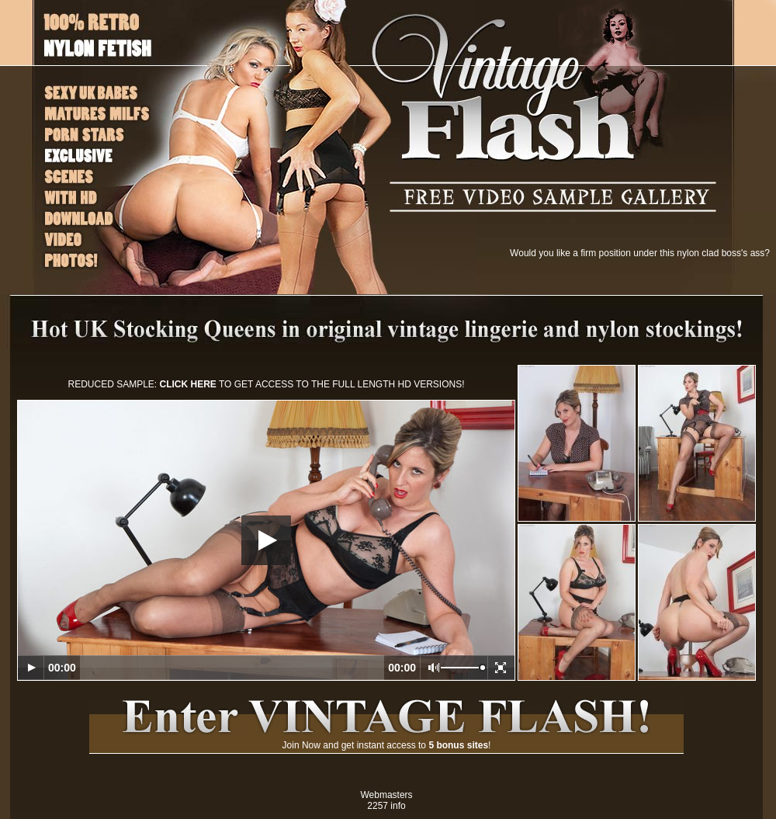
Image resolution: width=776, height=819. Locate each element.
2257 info (386, 805)
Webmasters (386, 795)
